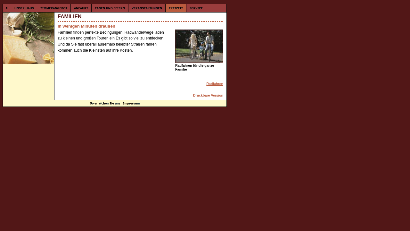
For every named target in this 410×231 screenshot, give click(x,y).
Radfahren (214, 84)
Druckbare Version (208, 95)
